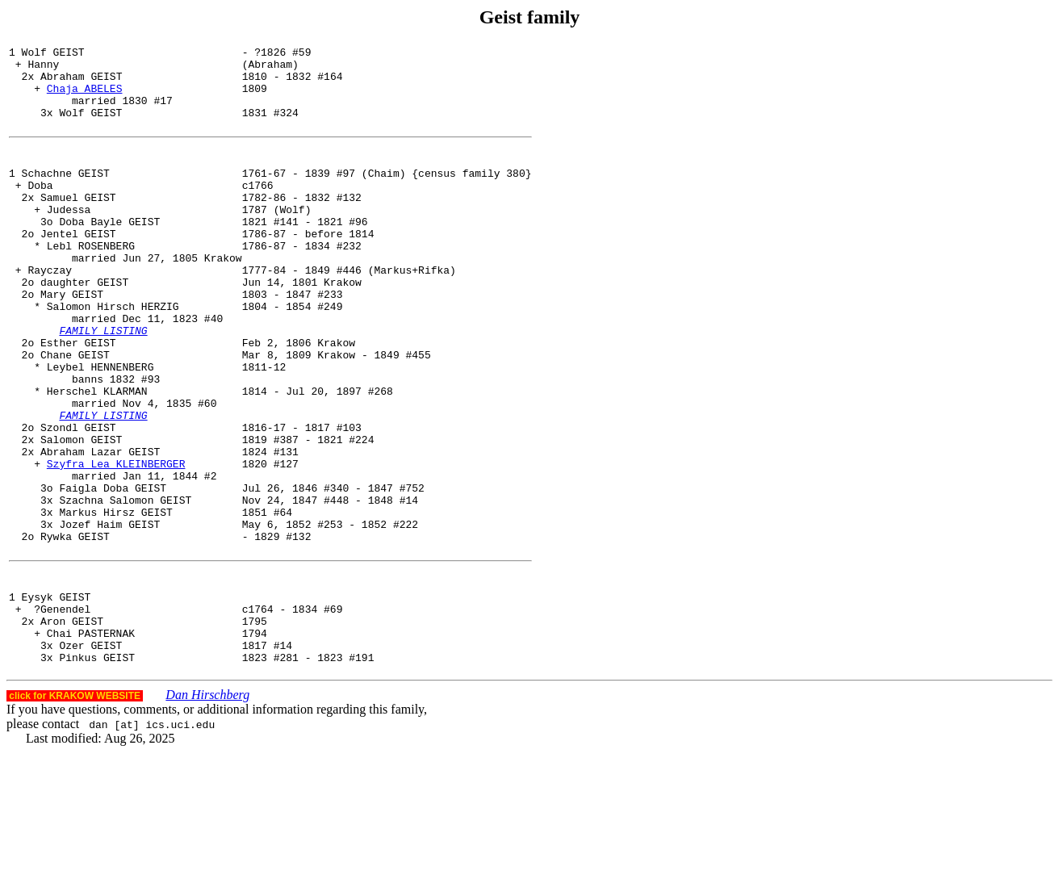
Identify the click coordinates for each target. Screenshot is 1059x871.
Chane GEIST (75, 415)
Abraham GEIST (81, 83)
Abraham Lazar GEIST (100, 531)
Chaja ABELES (85, 97)
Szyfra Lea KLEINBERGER (116, 545)
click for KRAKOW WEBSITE (74, 814)
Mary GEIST (71, 342)
